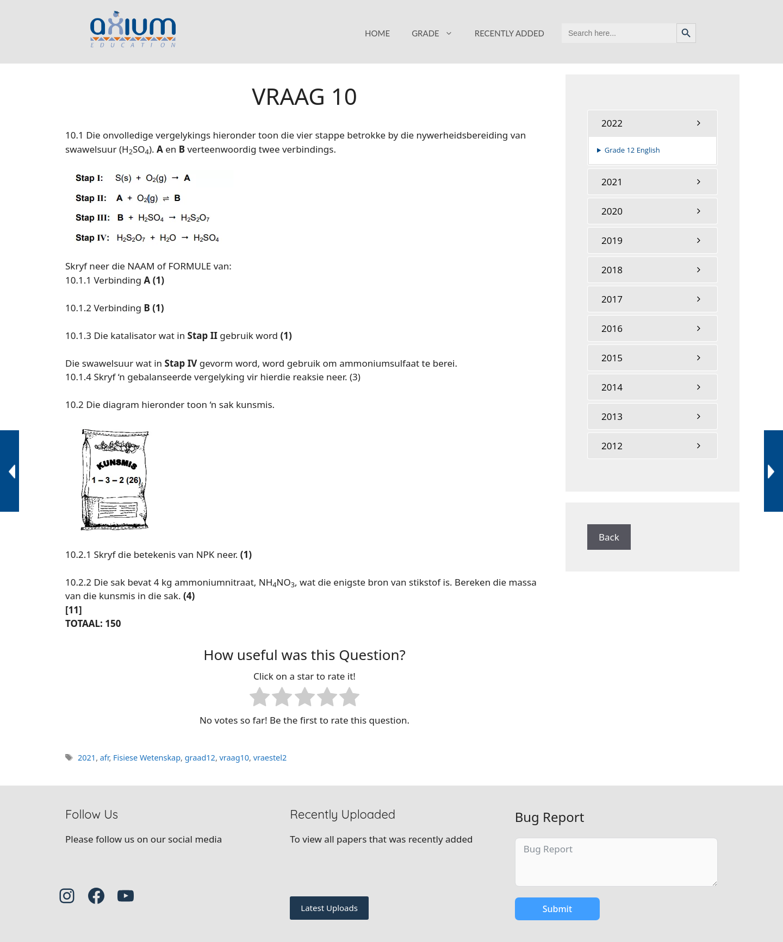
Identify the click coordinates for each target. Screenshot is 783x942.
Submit (557, 909)
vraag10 (235, 757)
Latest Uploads (329, 907)
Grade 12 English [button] (632, 150)
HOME (377, 33)
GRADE (438, 33)
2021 (87, 757)
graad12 (200, 757)
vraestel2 (270, 757)
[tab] (652, 123)
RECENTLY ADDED (509, 33)
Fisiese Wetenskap (147, 757)
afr (104, 757)
